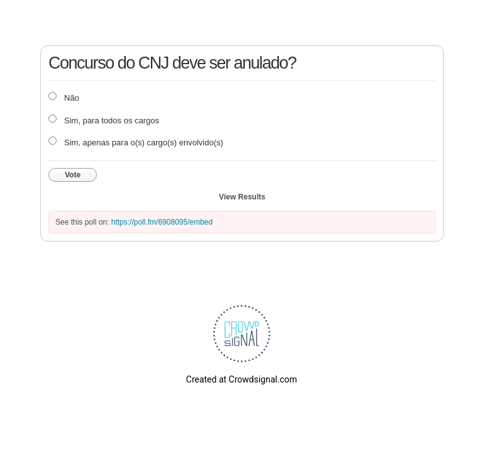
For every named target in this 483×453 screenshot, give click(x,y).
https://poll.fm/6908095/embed (162, 222)
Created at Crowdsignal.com (241, 379)
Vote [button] (72, 175)
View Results (242, 197)
